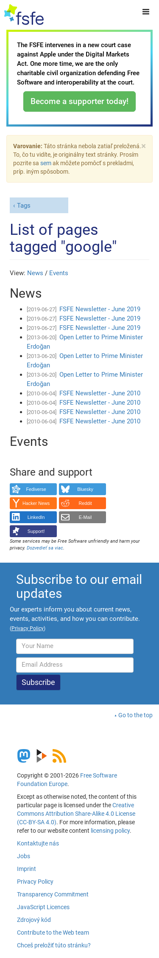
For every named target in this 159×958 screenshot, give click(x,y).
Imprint (26, 868)
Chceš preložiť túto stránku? (54, 945)
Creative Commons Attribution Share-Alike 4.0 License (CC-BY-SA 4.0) (76, 814)
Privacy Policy (35, 881)
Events (58, 273)
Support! (36, 531)
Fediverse (36, 489)
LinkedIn (36, 517)
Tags (24, 205)
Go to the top (135, 715)
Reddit (85, 503)
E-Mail (85, 517)
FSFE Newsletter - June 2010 (99, 393)
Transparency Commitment (53, 894)
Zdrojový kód (34, 919)
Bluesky (85, 489)
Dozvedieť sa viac (45, 548)
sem (45, 163)
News (35, 273)
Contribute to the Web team (53, 932)
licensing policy (110, 830)
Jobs (23, 856)
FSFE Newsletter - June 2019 (99, 309)
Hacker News (36, 503)
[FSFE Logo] (24, 14)
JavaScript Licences (43, 907)
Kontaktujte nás (38, 843)
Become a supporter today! (79, 101)
